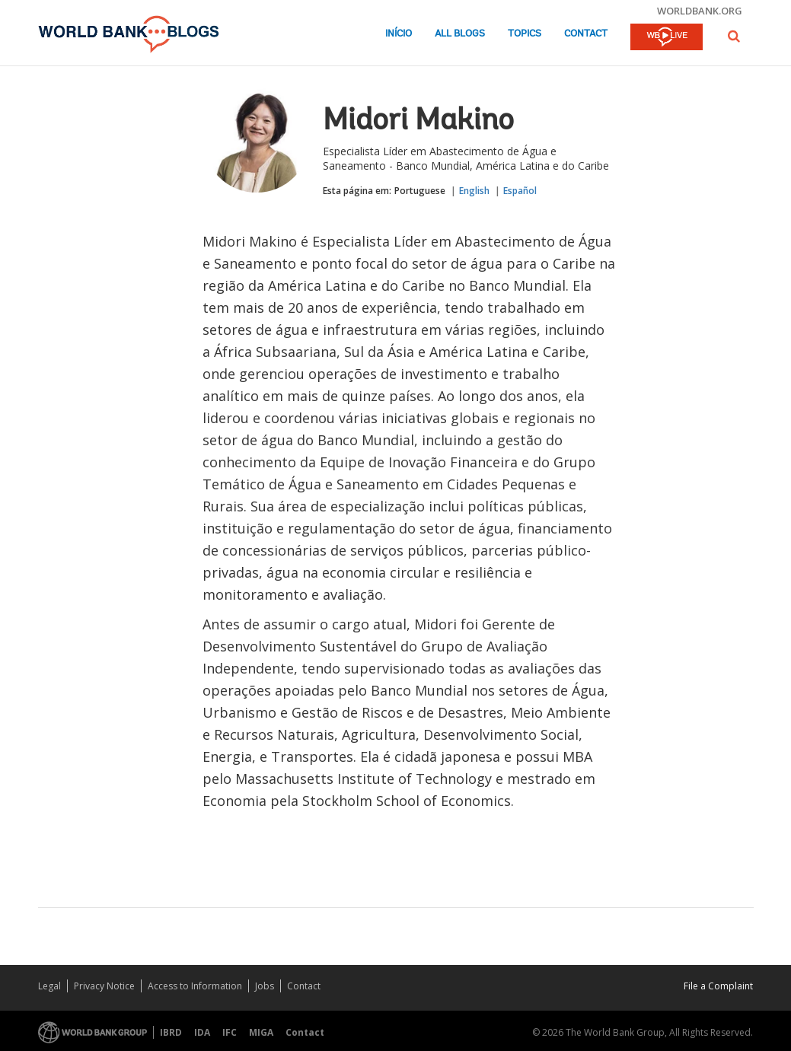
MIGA (261, 1032)
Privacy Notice (104, 985)
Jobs (264, 985)
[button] (734, 36)
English (474, 190)
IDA (202, 1032)
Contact (586, 34)
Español (520, 190)
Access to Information (195, 985)
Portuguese (419, 190)
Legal (49, 985)
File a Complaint (718, 985)
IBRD (171, 1032)
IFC (229, 1032)
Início (398, 34)
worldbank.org (699, 10)
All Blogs (460, 34)
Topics (524, 34)
